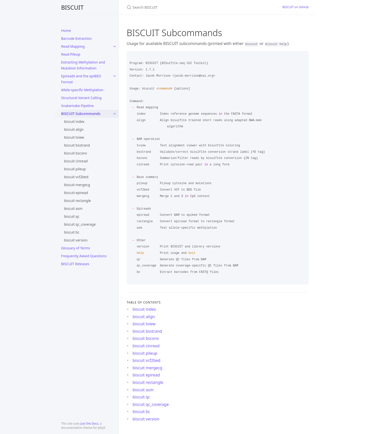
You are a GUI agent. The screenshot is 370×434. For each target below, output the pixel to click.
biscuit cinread (76, 161)
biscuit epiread (76, 192)
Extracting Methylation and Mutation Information (83, 65)
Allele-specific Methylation (82, 89)
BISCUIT (72, 7)
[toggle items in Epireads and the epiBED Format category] (114, 76)
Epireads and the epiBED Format (81, 79)
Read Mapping (73, 46)
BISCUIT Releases (75, 263)
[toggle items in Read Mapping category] (114, 46)
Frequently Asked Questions (84, 256)
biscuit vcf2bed (76, 176)
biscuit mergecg (77, 184)
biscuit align (74, 129)
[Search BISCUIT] (185, 7)
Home (66, 30)
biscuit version (76, 240)
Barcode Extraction (76, 38)
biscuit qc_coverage (80, 224)
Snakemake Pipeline (77, 105)
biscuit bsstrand (77, 145)
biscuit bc (71, 232)
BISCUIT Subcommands (80, 113)
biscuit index (74, 121)
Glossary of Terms (75, 248)
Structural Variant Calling (81, 97)
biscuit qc (71, 216)
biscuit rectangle (77, 200)
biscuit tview (74, 137)
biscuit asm (73, 208)
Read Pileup (70, 54)
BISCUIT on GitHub (295, 7)
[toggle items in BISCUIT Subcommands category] (114, 114)
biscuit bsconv (75, 153)
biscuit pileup (75, 169)
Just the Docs (89, 423)
